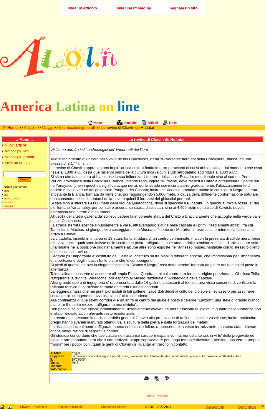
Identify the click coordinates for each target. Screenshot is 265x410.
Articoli (29, 127)
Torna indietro (156, 396)
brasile (8, 202)
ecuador (8, 206)
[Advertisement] (206, 57)
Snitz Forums (247, 407)
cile (6, 194)
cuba (6, 190)
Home (12, 127)
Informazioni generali (77, 127)
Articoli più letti (17, 151)
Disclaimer (40, 407)
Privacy (25, 407)
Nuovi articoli (15, 145)
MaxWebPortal (215, 407)
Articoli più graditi (19, 157)
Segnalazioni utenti (70, 407)
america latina (12, 198)
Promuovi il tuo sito (113, 407)
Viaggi (47, 127)
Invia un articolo (18, 163)
